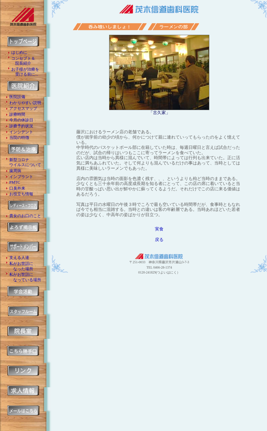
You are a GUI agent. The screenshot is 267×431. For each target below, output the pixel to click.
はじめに (19, 52)
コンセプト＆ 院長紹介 (23, 61)
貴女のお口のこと (25, 216)
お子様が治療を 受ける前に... (25, 72)
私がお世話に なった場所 (21, 266)
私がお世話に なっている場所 (25, 277)
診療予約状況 (21, 126)
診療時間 (17, 114)
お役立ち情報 (21, 194)
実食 (159, 228)
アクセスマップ (23, 108)
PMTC (14, 182)
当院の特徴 (19, 137)
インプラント (21, 176)
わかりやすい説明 (25, 102)
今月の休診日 (21, 120)
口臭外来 (17, 188)
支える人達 (19, 257)
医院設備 (17, 96)
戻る (159, 239)
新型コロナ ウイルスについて (25, 162)
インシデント (21, 132)
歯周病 (15, 170)
